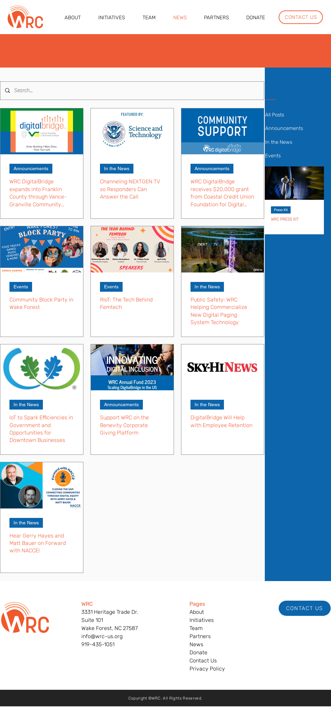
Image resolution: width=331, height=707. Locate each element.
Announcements (31, 168)
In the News (116, 168)
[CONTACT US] (301, 17)
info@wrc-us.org (102, 636)
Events (21, 286)
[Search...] (132, 91)
